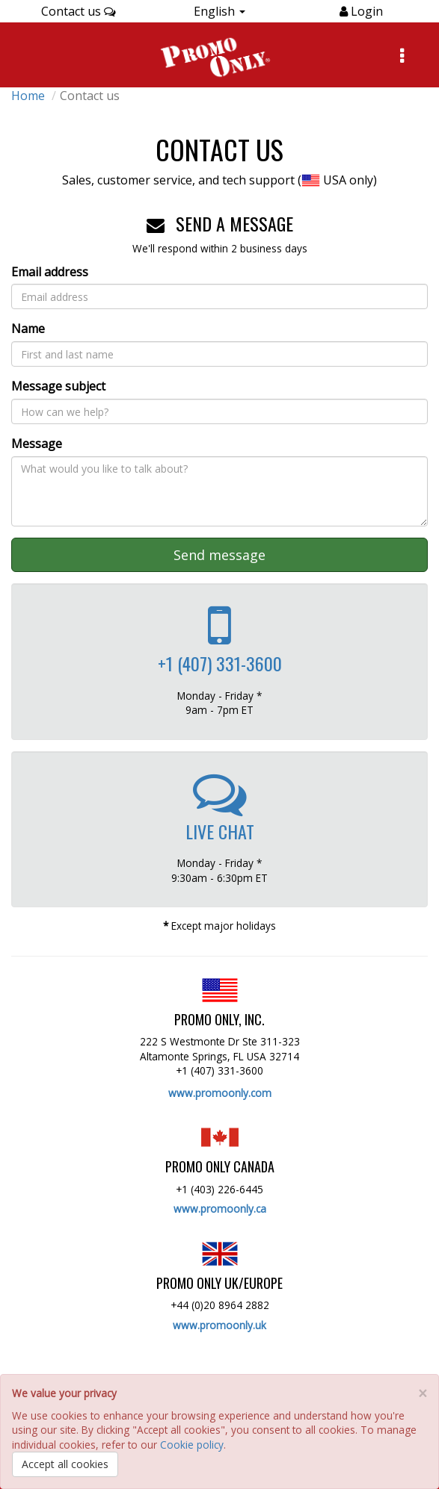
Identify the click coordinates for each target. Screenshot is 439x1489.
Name (28, 328)
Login (365, 11)
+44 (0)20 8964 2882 (220, 1305)
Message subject (58, 386)
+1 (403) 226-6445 (219, 1189)
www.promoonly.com (219, 1093)
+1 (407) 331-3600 (219, 1070)
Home (28, 95)
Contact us (78, 11)
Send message (219, 555)
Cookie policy (192, 1444)
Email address (49, 272)
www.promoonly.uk (219, 1325)
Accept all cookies (65, 1464)
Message (36, 443)
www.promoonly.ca (220, 1209)
